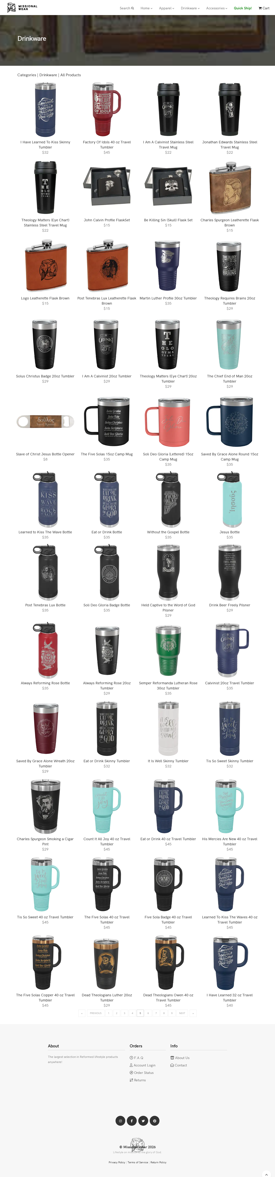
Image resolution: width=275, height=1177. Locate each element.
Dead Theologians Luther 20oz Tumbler (107, 998)
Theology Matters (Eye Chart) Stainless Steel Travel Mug (45, 223)
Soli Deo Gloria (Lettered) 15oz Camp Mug (168, 457)
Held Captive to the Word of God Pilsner (168, 608)
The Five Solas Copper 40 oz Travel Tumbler (45, 998)
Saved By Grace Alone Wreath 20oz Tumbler (45, 764)
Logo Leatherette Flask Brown (45, 298)
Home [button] (146, 8)
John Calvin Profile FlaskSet (107, 220)
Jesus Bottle (230, 532)
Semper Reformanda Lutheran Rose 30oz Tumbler (168, 686)
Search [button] (127, 8)
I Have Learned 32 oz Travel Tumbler (230, 998)
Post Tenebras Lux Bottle (45, 605)
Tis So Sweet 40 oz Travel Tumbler (45, 917)
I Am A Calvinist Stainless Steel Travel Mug (168, 145)
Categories (26, 75)
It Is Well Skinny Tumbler (168, 761)
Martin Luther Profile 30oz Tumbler (168, 298)
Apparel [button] (166, 8)
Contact (181, 1066)
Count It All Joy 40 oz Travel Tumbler (106, 842)
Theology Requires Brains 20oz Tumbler (229, 301)
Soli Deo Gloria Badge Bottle (106, 605)
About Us (182, 1058)
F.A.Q (138, 1058)
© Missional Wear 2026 (137, 1148)
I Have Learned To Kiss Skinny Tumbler (45, 145)
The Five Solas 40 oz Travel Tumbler (106, 920)
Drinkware (48, 75)
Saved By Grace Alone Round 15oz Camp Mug (229, 457)
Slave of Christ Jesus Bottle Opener (45, 454)
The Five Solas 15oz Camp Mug (107, 454)
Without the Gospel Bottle (168, 532)
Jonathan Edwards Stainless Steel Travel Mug (229, 145)
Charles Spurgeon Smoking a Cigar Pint (45, 842)
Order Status (144, 1073)
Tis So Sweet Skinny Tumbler (229, 761)
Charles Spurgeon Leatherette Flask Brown (230, 223)
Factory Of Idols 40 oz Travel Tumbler (107, 145)
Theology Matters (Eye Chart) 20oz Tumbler (168, 379)
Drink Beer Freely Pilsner (229, 605)
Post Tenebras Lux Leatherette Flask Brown (106, 301)
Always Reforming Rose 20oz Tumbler (107, 686)
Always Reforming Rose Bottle (45, 683)
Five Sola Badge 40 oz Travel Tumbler (168, 920)
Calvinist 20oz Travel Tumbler (229, 683)
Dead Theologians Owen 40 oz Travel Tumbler (168, 998)
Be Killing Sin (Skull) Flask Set (168, 220)
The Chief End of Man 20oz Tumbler (229, 379)
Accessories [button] (216, 8)
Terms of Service (138, 1164)
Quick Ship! (243, 8)
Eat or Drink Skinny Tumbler (106, 761)
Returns (140, 1081)
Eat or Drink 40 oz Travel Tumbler (168, 839)
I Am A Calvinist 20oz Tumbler (107, 376)
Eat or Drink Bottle (106, 532)
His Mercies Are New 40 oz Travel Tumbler (229, 842)
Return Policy (158, 1164)
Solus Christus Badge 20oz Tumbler (45, 376)
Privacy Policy (117, 1164)
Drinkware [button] (190, 8)
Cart (264, 8)
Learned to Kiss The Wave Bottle (45, 532)
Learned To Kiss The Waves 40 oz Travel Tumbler (229, 920)
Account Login (145, 1066)
